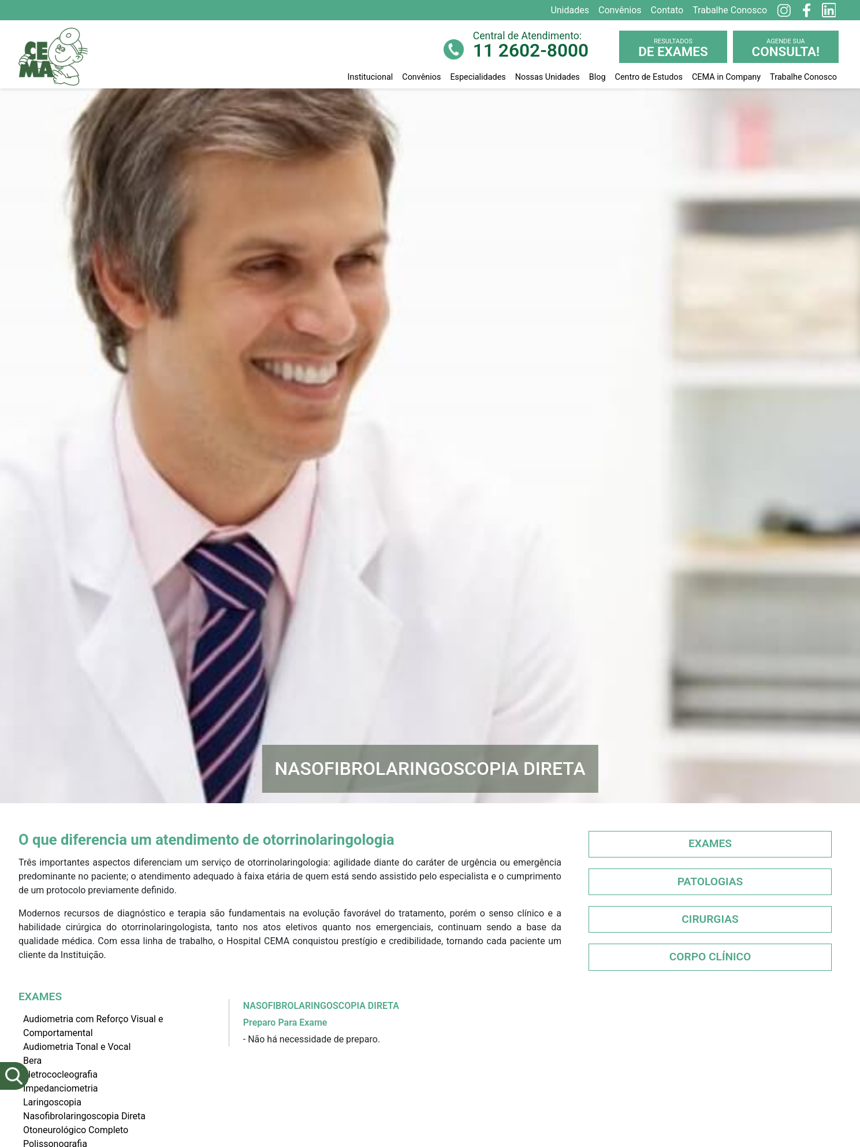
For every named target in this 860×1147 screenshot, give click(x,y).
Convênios (421, 77)
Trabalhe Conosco (803, 77)
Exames (710, 843)
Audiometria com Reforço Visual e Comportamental (93, 1026)
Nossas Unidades (547, 77)
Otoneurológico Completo (75, 1129)
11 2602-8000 (531, 50)
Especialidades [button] (477, 77)
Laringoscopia (52, 1102)
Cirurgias (710, 919)
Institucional (370, 77)
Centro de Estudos (649, 77)
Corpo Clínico (710, 956)
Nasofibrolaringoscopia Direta (84, 1116)
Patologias (710, 881)
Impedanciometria (60, 1088)
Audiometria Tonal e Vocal (77, 1046)
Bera (32, 1060)
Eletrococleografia (60, 1074)
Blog (597, 77)
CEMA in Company (726, 77)
